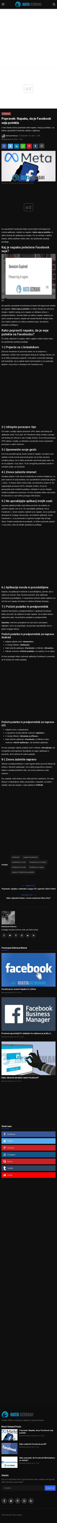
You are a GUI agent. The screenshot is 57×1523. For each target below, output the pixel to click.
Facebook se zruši (19, 862)
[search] (54, 4)
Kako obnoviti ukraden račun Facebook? (20, 1077)
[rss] (31, 1501)
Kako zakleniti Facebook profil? (33, 1444)
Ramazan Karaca (8, 926)
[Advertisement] (28, 29)
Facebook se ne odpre (37, 862)
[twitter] (11, 1501)
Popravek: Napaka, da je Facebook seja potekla (36, 1431)
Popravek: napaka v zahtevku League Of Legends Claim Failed (29, 889)
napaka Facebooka (30, 857)
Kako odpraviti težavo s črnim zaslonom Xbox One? (28, 898)
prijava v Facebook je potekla (23, 872)
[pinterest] (17, 1501)
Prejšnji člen (28, 886)
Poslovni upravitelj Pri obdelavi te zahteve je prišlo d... (26, 1033)
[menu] (3, 4)
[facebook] (4, 1501)
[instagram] (24, 1501)
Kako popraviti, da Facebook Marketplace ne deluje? (37, 1459)
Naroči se (50, 1488)
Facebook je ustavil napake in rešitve (18, 989)
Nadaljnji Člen (28, 895)
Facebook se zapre (36, 867)
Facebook (15, 857)
